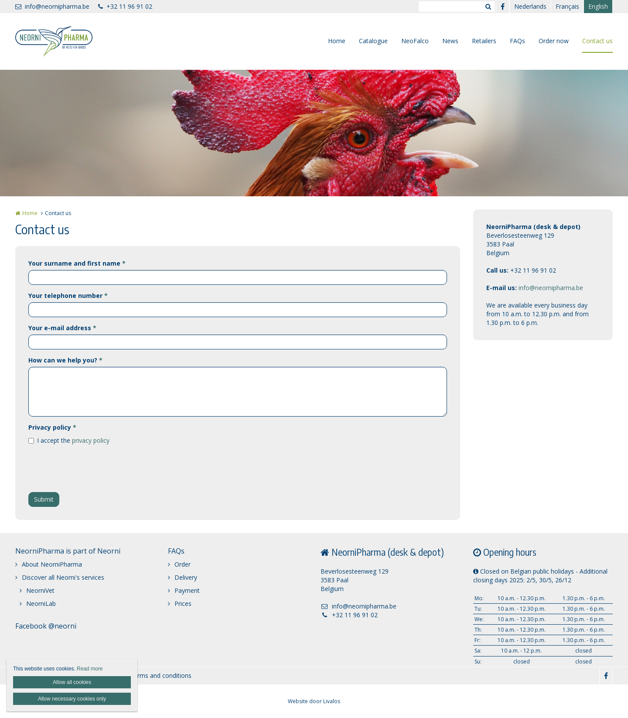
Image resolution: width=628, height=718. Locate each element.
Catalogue (373, 41)
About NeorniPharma (52, 564)
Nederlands (530, 6)
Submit (44, 499)
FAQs (517, 41)
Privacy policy (52, 427)
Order (182, 564)
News (450, 41)
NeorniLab (41, 603)
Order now (554, 41)
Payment (187, 590)
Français (567, 6)
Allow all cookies (72, 682)
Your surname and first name (77, 263)
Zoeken (488, 6)
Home (336, 41)
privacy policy (90, 440)
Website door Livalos (314, 701)
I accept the (73, 440)
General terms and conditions (149, 675)
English (598, 6)
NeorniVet (40, 590)
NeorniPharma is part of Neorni (67, 551)
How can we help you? (65, 360)
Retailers (484, 41)
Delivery (185, 577)
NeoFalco (415, 41)
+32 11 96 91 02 (125, 6)
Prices (182, 603)
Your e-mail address (62, 328)
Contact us (597, 41)
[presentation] (94, 468)
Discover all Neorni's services (63, 577)
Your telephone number (68, 295)
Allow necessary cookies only (72, 699)
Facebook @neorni (45, 626)
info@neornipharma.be (52, 6)
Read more (89, 669)
